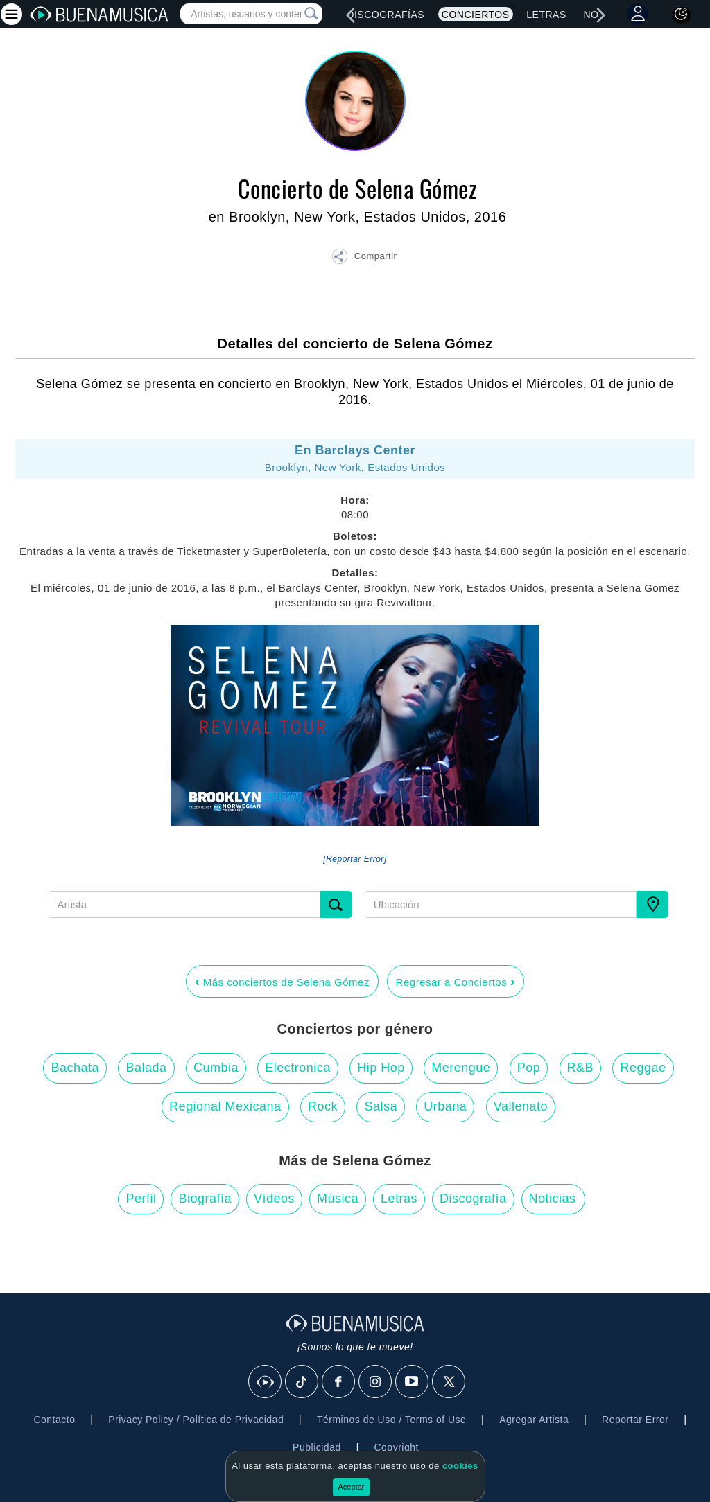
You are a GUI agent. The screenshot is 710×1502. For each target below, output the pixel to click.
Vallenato (521, 1106)
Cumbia (216, 1068)
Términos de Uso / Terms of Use (391, 1419)
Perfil (140, 1198)
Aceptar (351, 1487)
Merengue (460, 1068)
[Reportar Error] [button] (354, 859)
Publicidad (317, 1447)
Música (337, 1198)
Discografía (473, 1198)
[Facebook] (339, 1382)
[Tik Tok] (302, 1382)
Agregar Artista (534, 1419)
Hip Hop (381, 1068)
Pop (529, 1068)
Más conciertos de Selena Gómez (282, 981)
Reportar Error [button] (635, 1419)
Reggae (643, 1068)
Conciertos (476, 14)
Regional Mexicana (225, 1106)
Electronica (298, 1068)
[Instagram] (375, 1382)
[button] (364, 258)
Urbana (445, 1106)
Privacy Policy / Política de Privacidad (196, 1419)
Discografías (385, 14)
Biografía (205, 1198)
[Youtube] (412, 1382)
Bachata (75, 1068)
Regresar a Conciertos (455, 981)
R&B (580, 1068)
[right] (601, 15)
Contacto (54, 1419)
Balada (145, 1068)
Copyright (396, 1447)
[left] (350, 15)
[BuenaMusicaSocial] (265, 1382)
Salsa (380, 1106)
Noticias (552, 1198)
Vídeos (274, 1198)
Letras (546, 14)
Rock (323, 1106)
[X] (449, 1382)
